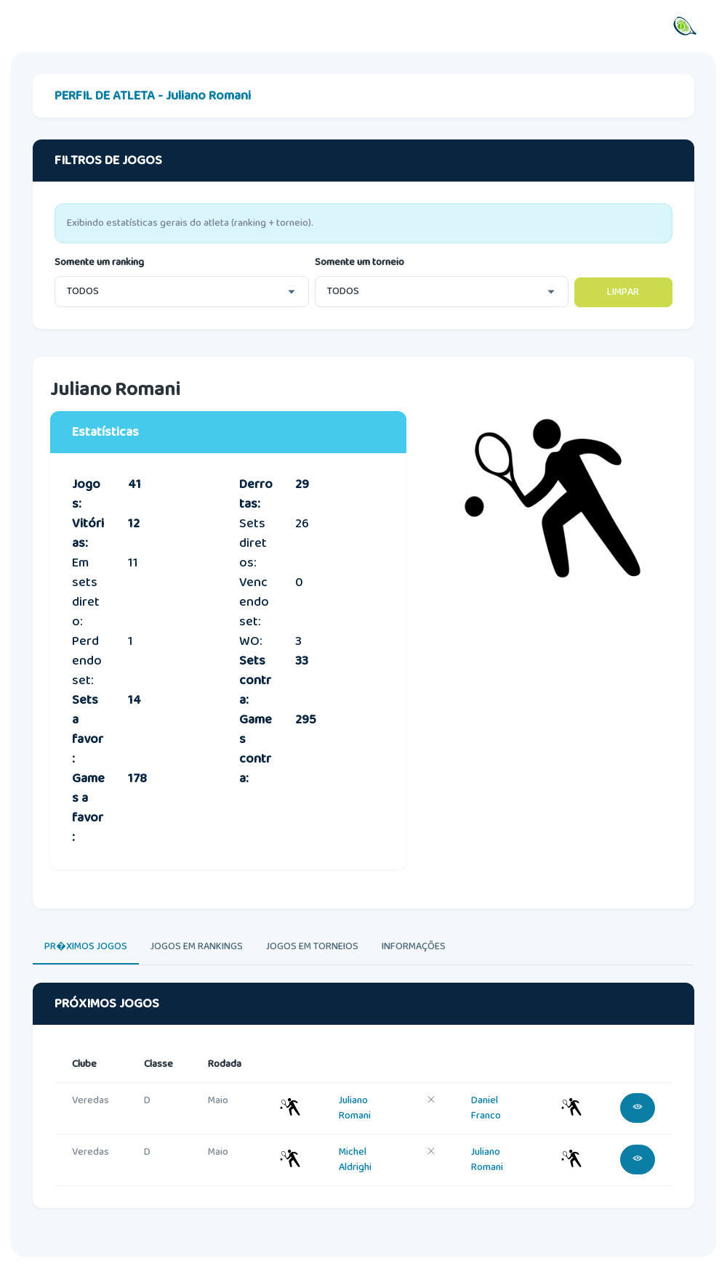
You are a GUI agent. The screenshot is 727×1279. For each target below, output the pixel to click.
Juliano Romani (355, 1108)
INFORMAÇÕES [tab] (414, 946)
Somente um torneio (359, 262)
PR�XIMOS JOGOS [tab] (85, 946)
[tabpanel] (363, 1109)
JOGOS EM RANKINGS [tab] (196, 946)
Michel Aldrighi (355, 1159)
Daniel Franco (486, 1108)
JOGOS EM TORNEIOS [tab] (312, 946)
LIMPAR (623, 292)
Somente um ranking (99, 262)
